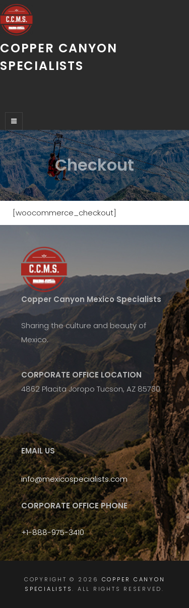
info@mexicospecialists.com (74, 479)
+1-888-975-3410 (52, 532)
